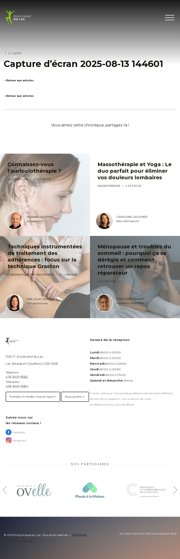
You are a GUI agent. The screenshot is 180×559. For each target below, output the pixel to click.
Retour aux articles (19, 80)
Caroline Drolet (130, 298)
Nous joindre (75, 396)
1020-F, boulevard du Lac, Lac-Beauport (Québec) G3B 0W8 (32, 360)
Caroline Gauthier (131, 216)
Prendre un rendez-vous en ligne (33, 396)
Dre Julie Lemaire (40, 299)
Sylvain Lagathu (39, 216)
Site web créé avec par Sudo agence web (147, 533)
